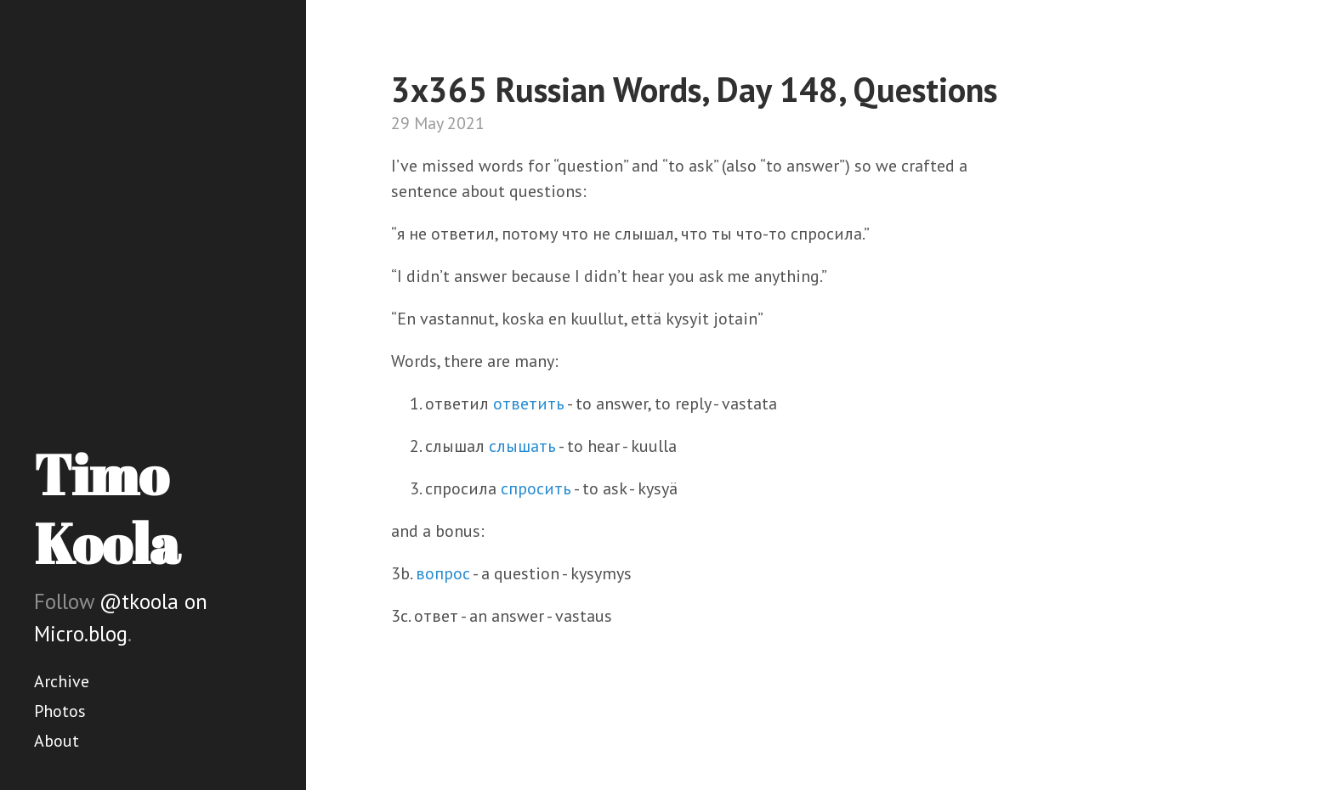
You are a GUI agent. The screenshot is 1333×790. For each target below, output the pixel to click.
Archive (61, 681)
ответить (528, 403)
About (56, 741)
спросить (536, 488)
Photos (60, 711)
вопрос (443, 573)
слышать (522, 446)
